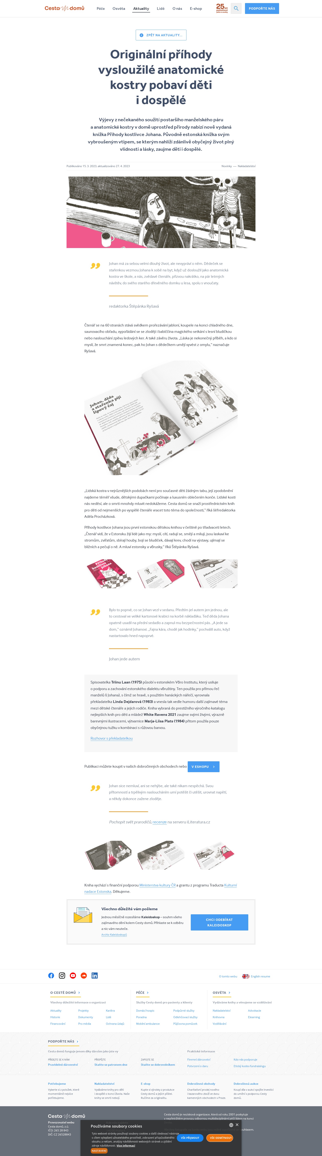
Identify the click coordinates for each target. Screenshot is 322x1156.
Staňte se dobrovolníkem (158, 1064)
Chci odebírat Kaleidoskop (219, 922)
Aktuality (141, 8)
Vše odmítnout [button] (221, 1138)
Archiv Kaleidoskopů (114, 934)
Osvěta (119, 8)
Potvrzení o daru (197, 1066)
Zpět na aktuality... (164, 35)
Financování (57, 1024)
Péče (101, 8)
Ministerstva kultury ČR (157, 885)
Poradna (141, 1017)
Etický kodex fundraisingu (250, 1066)
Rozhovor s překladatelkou (112, 738)
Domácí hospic (145, 1010)
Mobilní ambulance (148, 1024)
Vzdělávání (219, 1024)
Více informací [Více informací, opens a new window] (126, 1145)
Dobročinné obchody (201, 1084)
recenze (160, 821)
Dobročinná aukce (246, 1084)
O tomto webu (228, 976)
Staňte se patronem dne (110, 1064)
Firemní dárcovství (198, 1059)
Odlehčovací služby (185, 1017)
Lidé (160, 8)
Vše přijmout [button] (190, 1138)
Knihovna (218, 1017)
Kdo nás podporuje (245, 1059)
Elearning (254, 1017)
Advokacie (254, 1010)
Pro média (84, 1024)
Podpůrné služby (183, 1010)
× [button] (236, 1125)
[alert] (161, 1138)
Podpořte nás (262, 8)
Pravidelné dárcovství (63, 1064)
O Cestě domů (65, 993)
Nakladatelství (221, 1010)
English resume (260, 976)
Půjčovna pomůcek (185, 1024)
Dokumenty (85, 1017)
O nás (177, 8)
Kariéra (110, 1010)
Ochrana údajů (115, 1024)
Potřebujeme (57, 1084)
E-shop (196, 8)
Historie (55, 1017)
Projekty (83, 1010)
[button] (136, 1151)
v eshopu (200, 767)
